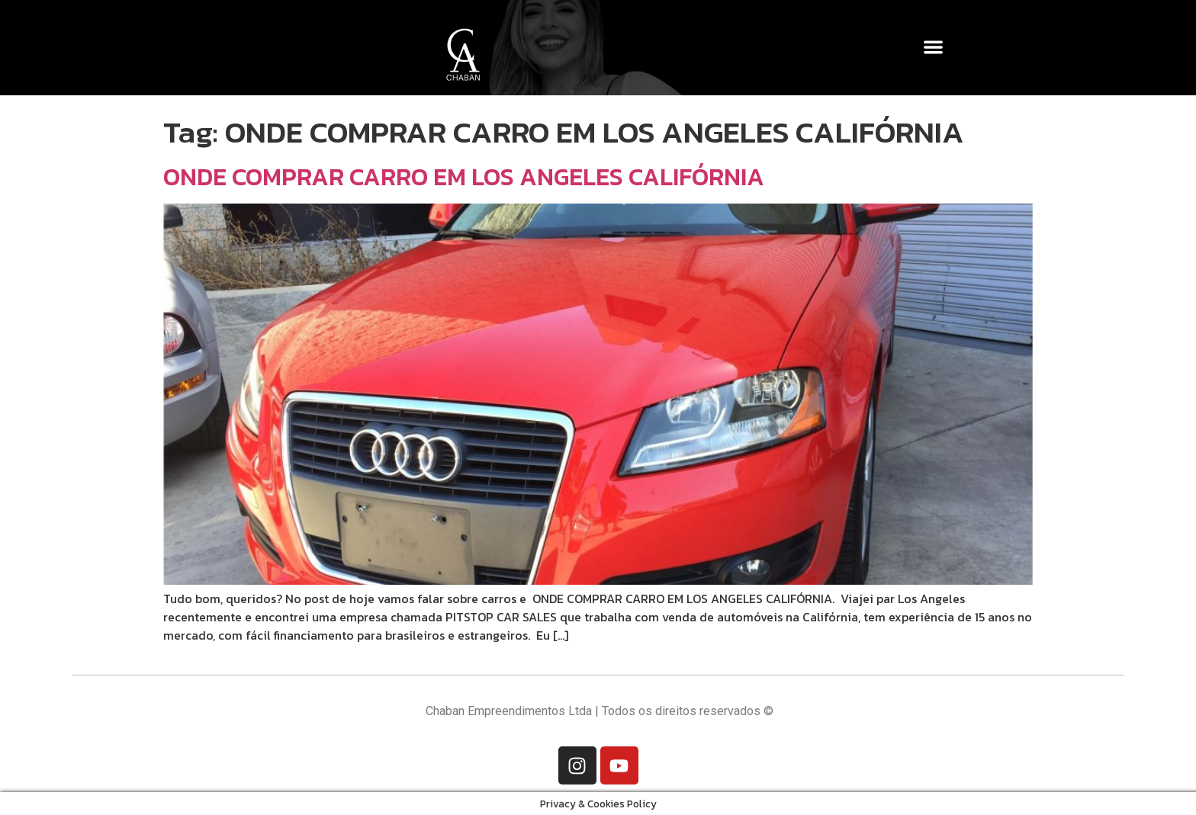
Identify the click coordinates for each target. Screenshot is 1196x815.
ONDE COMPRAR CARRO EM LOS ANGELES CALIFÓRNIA (463, 177)
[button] (934, 47)
